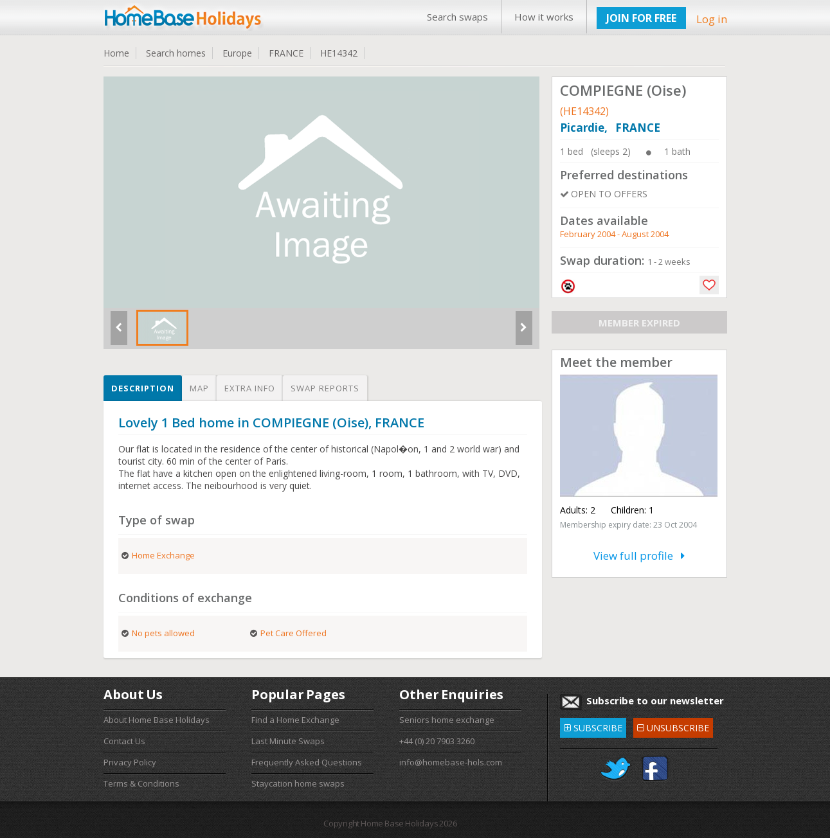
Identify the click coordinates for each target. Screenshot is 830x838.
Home (116, 53)
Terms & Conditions (141, 783)
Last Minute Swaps (288, 741)
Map (199, 388)
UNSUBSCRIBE (673, 726)
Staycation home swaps (298, 783)
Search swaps (457, 16)
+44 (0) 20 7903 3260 (436, 741)
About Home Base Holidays (157, 720)
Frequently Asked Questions (306, 762)
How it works (543, 16)
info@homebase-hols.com (450, 762)
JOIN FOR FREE (641, 18)
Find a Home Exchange (295, 720)
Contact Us (124, 741)
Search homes (176, 53)
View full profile (639, 555)
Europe (237, 53)
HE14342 (338, 53)
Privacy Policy (130, 762)
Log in (711, 19)
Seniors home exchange (446, 720)
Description (142, 388)
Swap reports (325, 388)
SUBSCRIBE (593, 726)
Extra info (249, 388)
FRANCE (286, 53)
